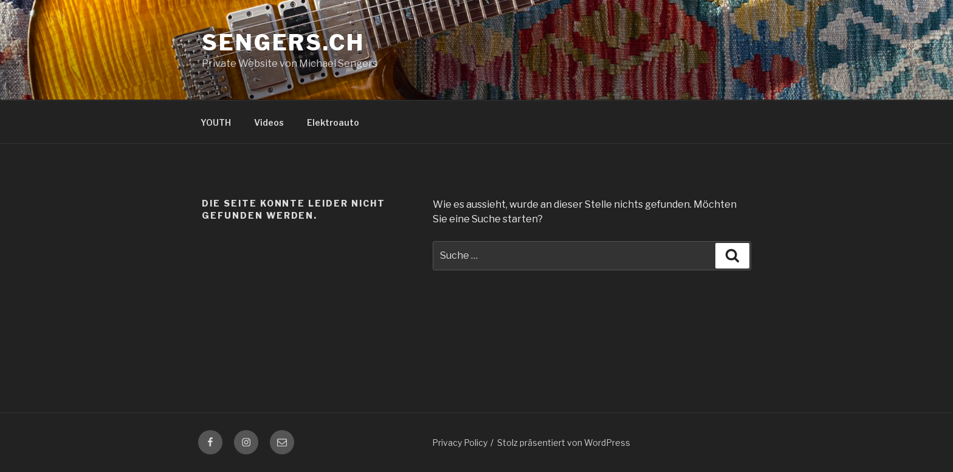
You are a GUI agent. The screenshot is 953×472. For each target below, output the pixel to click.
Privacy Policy (459, 442)
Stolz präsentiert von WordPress (563, 442)
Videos (269, 122)
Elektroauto (333, 122)
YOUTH (216, 122)
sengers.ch (283, 42)
